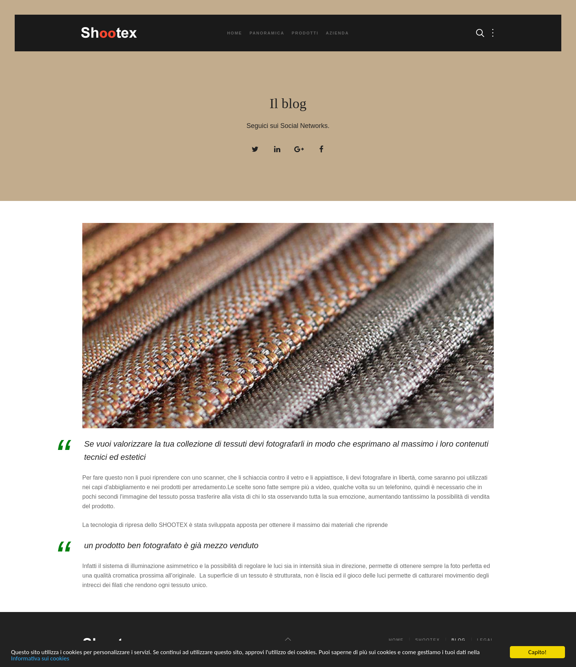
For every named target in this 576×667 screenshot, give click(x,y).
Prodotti (305, 33)
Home (234, 33)
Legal (485, 640)
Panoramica (266, 33)
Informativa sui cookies (40, 659)
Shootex (427, 640)
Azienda (337, 33)
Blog (458, 640)
